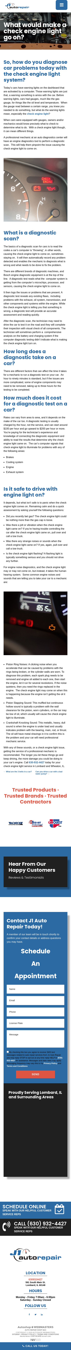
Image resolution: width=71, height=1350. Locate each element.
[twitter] (35, 1314)
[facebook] (29, 1314)
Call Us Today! (35, 1346)
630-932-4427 (37, 762)
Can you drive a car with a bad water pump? (49, 773)
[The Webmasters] (35, 1328)
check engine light (38, 113)
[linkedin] (41, 1314)
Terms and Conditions (17, 1066)
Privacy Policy (50, 1063)
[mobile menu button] (61, 5)
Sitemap (16, 1334)
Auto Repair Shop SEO (35, 1330)
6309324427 (36, 1279)
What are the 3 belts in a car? (18, 772)
